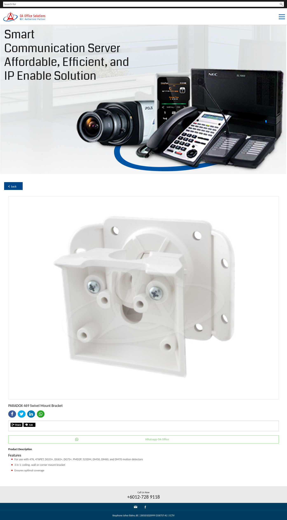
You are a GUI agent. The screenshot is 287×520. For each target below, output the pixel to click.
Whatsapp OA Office (157, 439)
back (13, 186)
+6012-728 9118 (143, 497)
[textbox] (141, 4)
